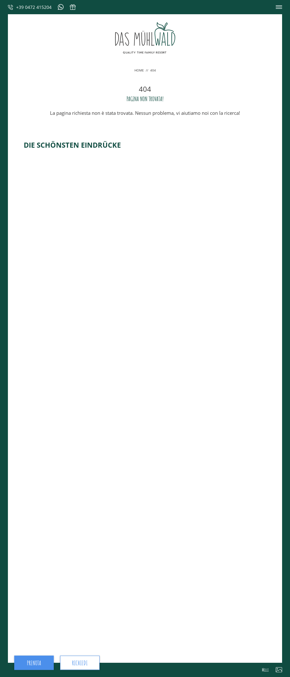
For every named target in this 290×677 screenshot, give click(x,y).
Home (139, 70)
